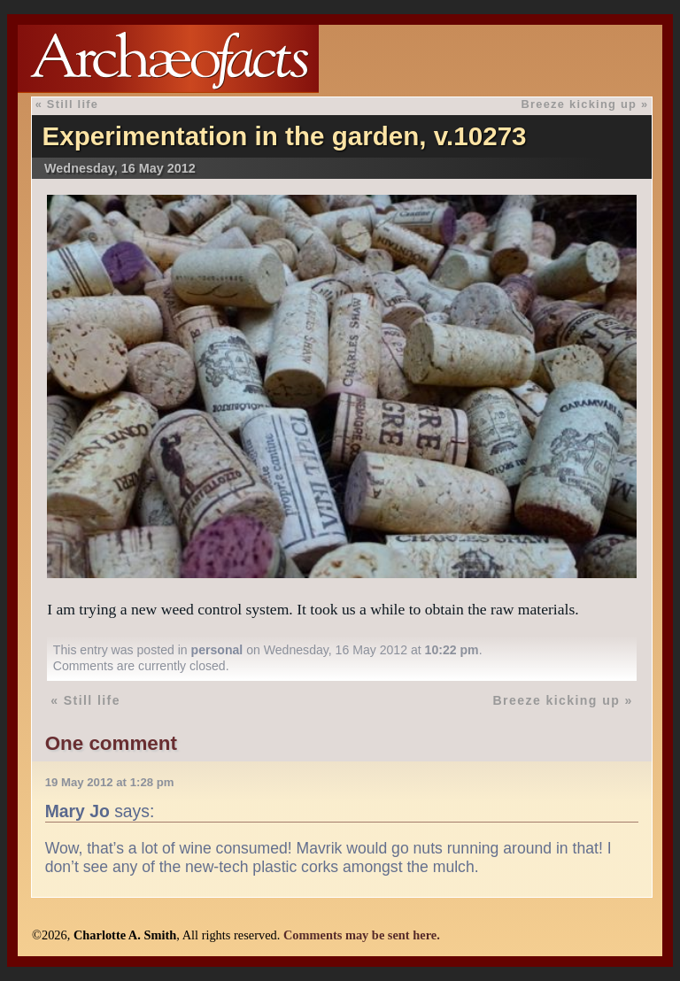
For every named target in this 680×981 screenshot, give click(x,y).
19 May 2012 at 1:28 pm (109, 782)
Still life (72, 104)
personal (217, 650)
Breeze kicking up (580, 104)
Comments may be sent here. (361, 935)
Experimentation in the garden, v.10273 (284, 136)
